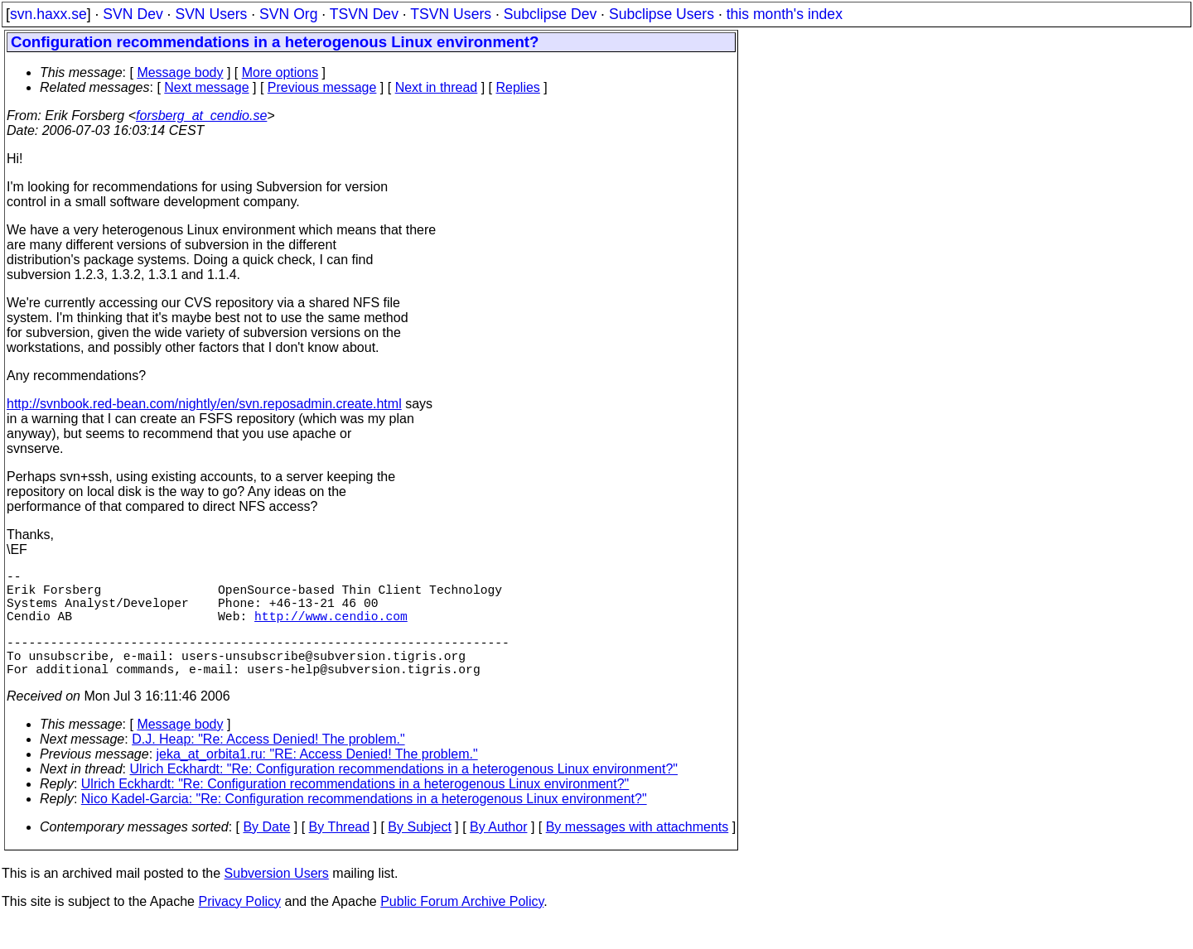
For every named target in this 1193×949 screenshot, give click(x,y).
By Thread (339, 853)
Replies (518, 87)
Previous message (322, 87)
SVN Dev (132, 14)
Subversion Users (277, 900)
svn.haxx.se (48, 14)
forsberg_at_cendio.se (201, 115)
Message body (180, 72)
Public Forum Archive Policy (461, 928)
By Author (498, 853)
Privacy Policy (239, 928)
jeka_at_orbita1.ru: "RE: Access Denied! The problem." (317, 780)
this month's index (785, 14)
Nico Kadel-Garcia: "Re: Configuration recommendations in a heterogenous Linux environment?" (364, 825)
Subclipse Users (661, 14)
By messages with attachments (637, 853)
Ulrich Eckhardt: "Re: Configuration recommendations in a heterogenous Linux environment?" (404, 795)
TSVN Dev (364, 14)
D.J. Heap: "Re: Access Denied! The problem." (268, 766)
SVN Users (211, 14)
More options (280, 72)
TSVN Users (450, 14)
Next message (206, 87)
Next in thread (436, 87)
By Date (266, 853)
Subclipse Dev (550, 14)
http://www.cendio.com (331, 628)
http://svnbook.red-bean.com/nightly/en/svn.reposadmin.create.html (204, 404)
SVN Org (288, 14)
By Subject (419, 853)
